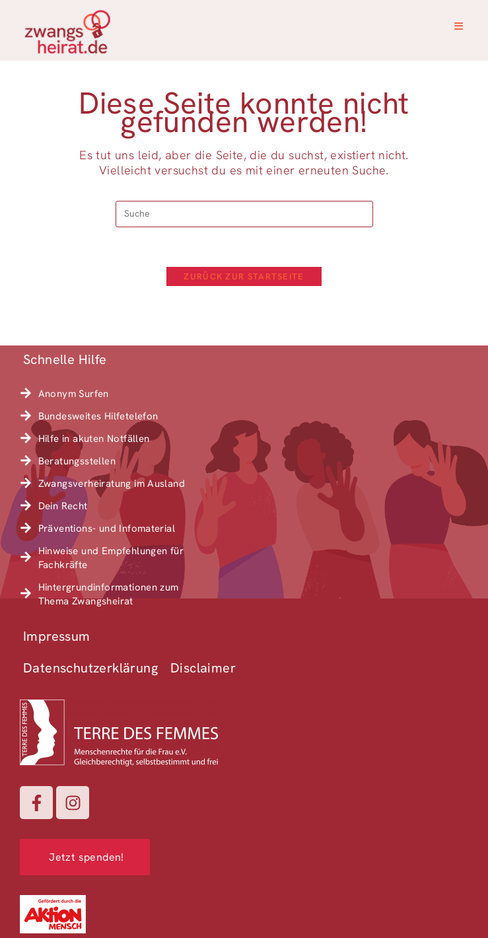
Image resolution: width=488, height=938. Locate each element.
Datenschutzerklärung (90, 667)
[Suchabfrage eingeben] (244, 214)
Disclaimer (203, 667)
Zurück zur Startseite (244, 276)
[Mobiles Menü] (459, 26)
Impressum (56, 636)
